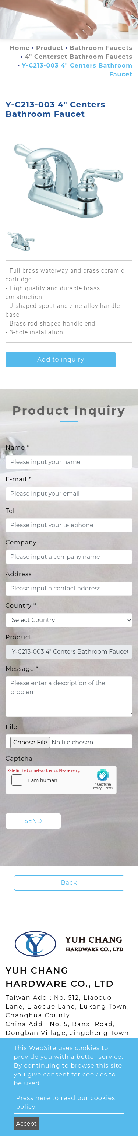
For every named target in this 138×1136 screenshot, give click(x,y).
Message (22, 668)
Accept (26, 1123)
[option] (69, 179)
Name (17, 447)
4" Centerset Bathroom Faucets (78, 56)
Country (21, 605)
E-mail (18, 479)
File (11, 726)
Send (33, 820)
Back (69, 882)
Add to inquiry (60, 359)
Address (19, 574)
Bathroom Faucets (101, 47)
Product (49, 47)
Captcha (19, 758)
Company (21, 542)
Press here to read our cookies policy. (66, 1102)
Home (20, 47)
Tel (10, 510)
